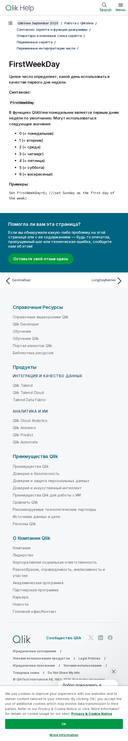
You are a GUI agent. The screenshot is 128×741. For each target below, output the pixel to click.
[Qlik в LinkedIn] (100, 638)
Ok (64, 724)
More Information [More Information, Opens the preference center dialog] (64, 735)
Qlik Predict (23, 435)
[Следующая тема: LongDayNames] (94, 281)
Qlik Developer (26, 324)
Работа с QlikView (79, 23)
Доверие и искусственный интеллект (47, 488)
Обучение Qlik (26, 338)
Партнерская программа (35, 590)
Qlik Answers (24, 427)
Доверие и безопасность (36, 473)
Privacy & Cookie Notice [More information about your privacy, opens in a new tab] (91, 714)
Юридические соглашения (34, 651)
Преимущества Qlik (31, 466)
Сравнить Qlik (25, 502)
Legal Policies (89, 658)
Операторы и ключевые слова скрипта (49, 36)
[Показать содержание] (10, 23)
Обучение (22, 331)
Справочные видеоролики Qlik (40, 317)
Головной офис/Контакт (34, 611)
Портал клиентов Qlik (32, 345)
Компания (22, 548)
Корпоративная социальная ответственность (55, 562)
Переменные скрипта (35, 42)
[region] (64, 713)
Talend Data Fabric (29, 400)
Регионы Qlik (24, 524)
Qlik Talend (23, 385)
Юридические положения (34, 665)
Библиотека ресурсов (33, 353)
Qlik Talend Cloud (28, 392)
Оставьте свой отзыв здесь (40, 258)
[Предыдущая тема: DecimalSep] (33, 281)
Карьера (20, 597)
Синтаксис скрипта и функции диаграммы (52, 29)
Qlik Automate (25, 442)
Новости (20, 604)
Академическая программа (38, 583)
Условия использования (82, 665)
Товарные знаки (26, 673)
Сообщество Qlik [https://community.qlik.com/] (63, 637)
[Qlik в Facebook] (110, 638)
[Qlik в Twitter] (91, 638)
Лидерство (23, 555)
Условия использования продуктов (41, 658)
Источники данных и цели (36, 516)
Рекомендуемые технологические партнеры (54, 509)
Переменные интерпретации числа (46, 48)
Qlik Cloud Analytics (30, 420)
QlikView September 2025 (38, 23)
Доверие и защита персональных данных (51, 481)
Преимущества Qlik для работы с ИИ (47, 495)
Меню (120, 10)
